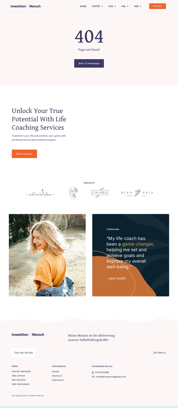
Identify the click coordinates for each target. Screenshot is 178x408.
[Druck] (26, 6)
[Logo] (40, 191)
